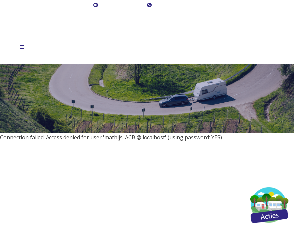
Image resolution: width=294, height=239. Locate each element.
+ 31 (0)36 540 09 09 (176, 5)
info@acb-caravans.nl (122, 5)
